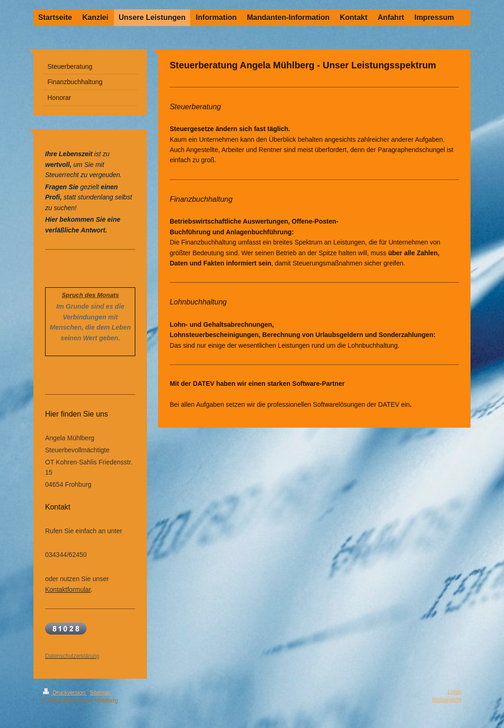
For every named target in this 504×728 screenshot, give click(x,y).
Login (454, 691)
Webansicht (446, 699)
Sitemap (100, 692)
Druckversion (65, 692)
